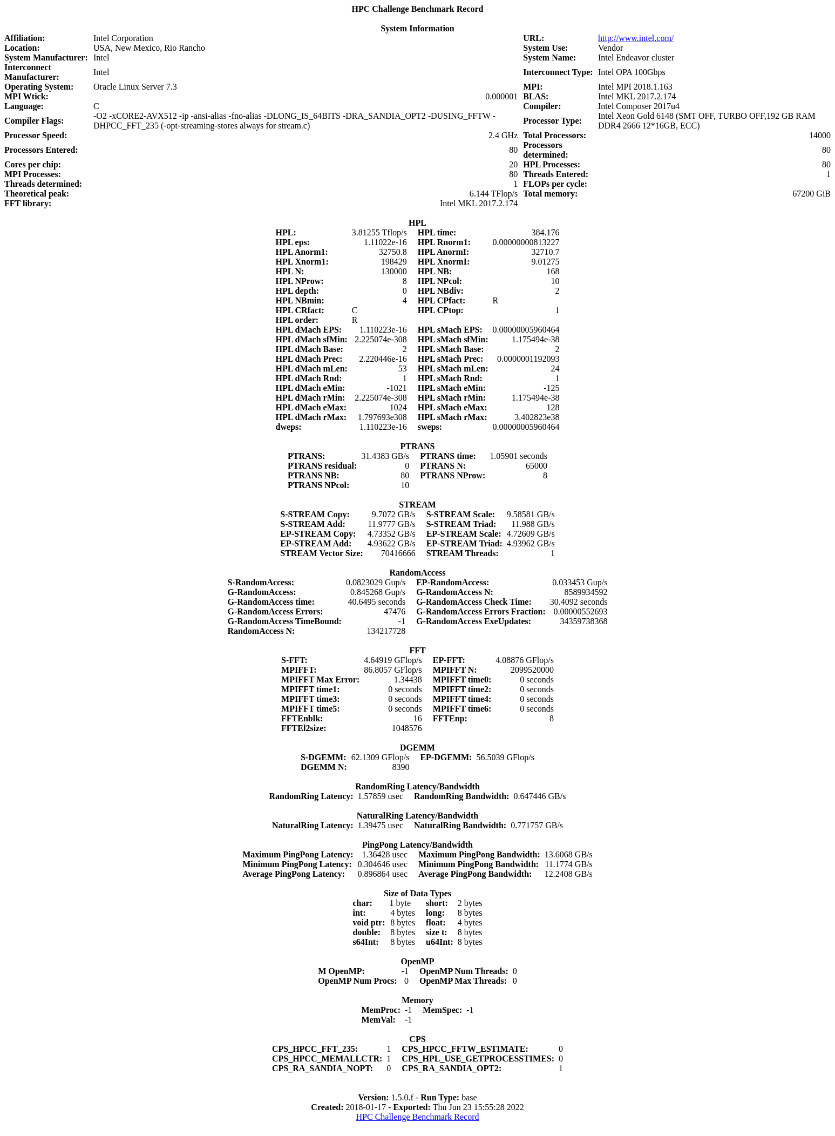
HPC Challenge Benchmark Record (417, 1116)
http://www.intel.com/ (636, 38)
